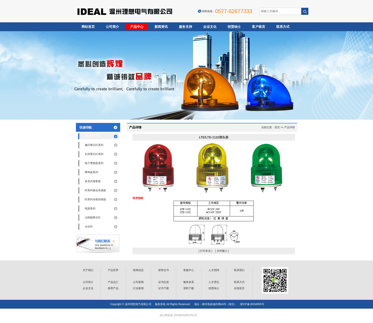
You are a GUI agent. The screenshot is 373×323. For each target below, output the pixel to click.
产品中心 (136, 27)
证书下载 (163, 288)
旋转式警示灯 (93, 136)
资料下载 (188, 288)
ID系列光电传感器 (95, 199)
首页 (277, 127)
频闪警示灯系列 (94, 145)
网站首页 (88, 27)
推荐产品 (113, 288)
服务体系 (188, 282)
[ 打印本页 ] (205, 250)
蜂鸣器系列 (91, 172)
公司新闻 (138, 282)
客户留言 (258, 27)
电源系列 (90, 208)
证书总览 (163, 282)
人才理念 (214, 282)
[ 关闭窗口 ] (222, 250)
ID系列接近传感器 (95, 190)
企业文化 (209, 27)
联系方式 (283, 27)
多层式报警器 (93, 181)
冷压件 (89, 226)
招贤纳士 (234, 27)
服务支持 (185, 27)
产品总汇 (113, 282)
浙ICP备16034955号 (252, 304)
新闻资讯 (161, 27)
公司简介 (112, 27)
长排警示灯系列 (94, 154)
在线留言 (239, 288)
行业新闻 (138, 288)
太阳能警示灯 (93, 217)
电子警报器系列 (94, 163)
